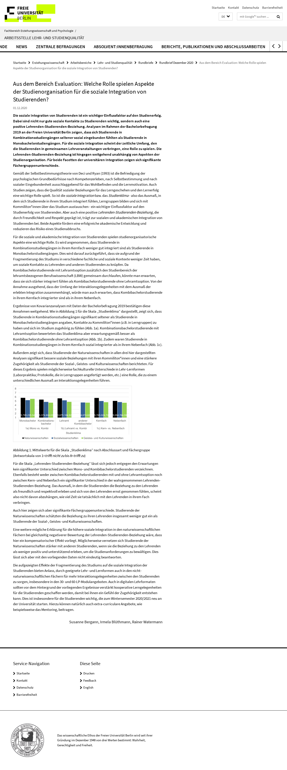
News (40, 46)
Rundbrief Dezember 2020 (176, 63)
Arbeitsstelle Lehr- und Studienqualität (44, 37)
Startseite (218, 7)
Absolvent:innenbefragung (141, 46)
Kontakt (233, 7)
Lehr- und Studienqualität (114, 63)
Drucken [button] (88, 673)
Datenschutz (250, 7)
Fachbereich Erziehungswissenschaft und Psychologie (40, 30)
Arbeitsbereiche (80, 63)
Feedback (89, 680)
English (88, 687)
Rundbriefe (145, 63)
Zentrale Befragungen (79, 46)
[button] (226, 17)
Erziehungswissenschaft (48, 63)
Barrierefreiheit (272, 7)
